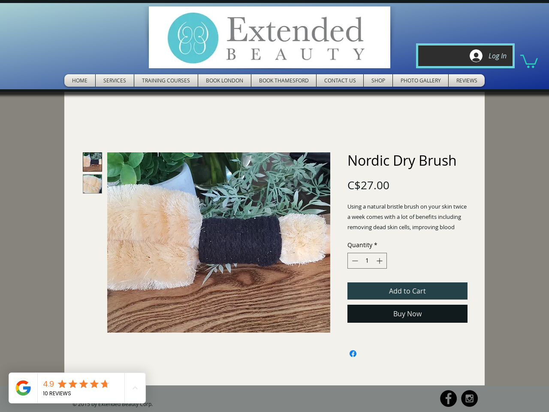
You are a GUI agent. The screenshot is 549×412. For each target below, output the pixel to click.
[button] (529, 60)
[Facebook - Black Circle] (448, 398)
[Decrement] (354, 260)
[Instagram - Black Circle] (469, 398)
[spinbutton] (367, 260)
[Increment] (380, 260)
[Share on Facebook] (353, 353)
